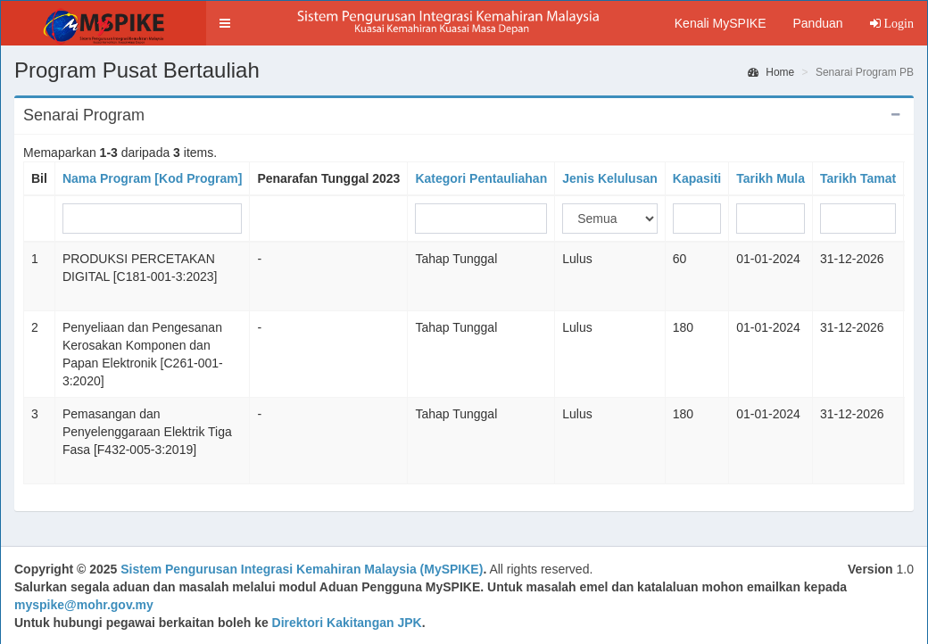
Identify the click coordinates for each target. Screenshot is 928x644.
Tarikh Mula (770, 178)
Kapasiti (697, 178)
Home (771, 72)
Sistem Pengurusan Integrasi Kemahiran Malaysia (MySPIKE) (301, 569)
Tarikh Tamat (858, 178)
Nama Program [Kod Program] (152, 178)
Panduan (817, 23)
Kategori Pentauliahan (481, 178)
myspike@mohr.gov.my (83, 605)
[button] (225, 23)
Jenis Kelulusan (610, 178)
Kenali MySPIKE (720, 23)
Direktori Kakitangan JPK (347, 622)
